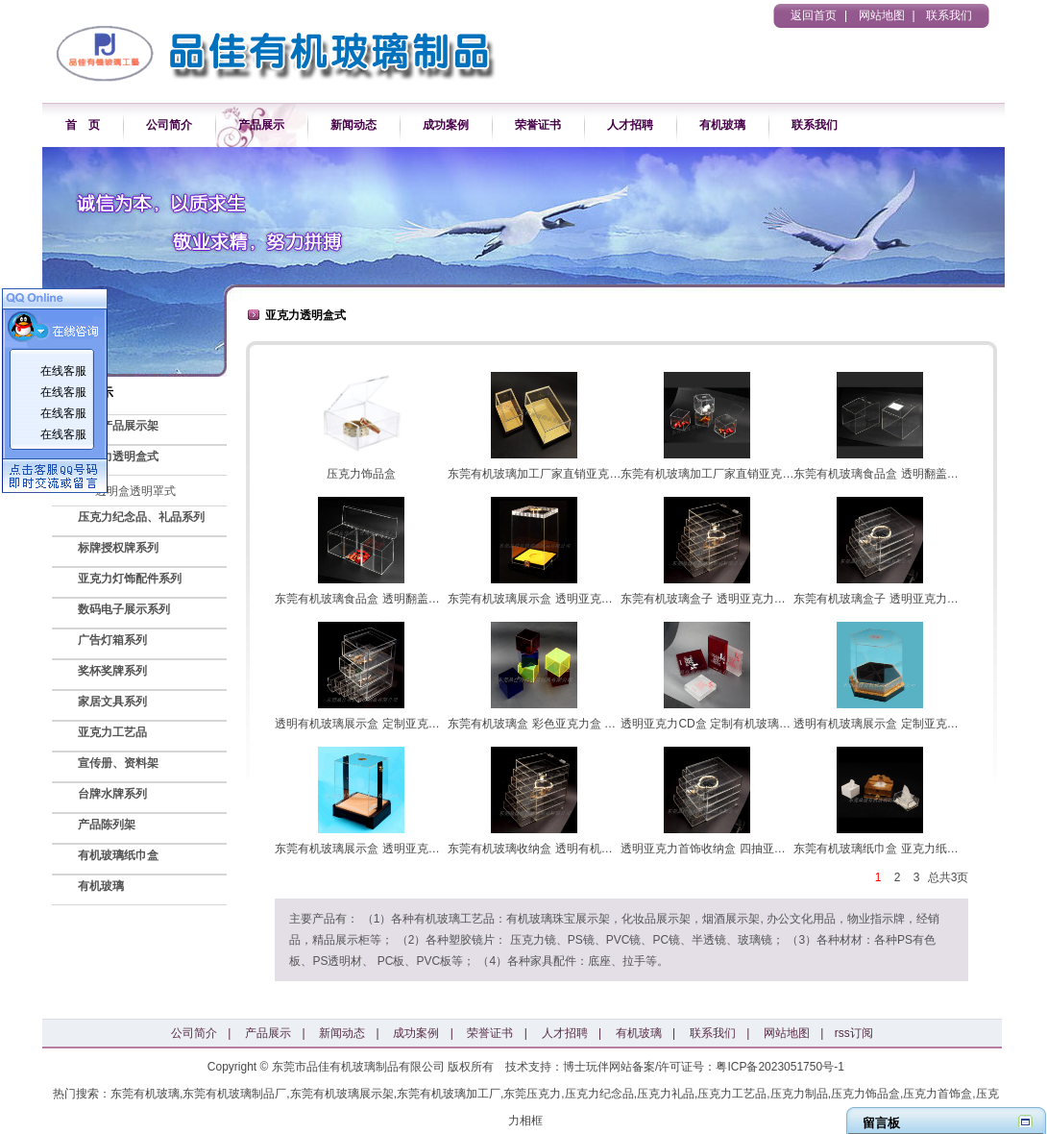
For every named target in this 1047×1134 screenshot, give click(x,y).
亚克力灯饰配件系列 (130, 578)
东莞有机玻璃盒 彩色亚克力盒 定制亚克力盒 (560, 723)
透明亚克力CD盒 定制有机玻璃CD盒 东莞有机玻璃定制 (761, 723)
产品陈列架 (106, 824)
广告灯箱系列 (112, 640)
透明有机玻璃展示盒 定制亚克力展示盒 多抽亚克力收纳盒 (422, 723)
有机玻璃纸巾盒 (118, 855)
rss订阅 (854, 1033)
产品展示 (261, 125)
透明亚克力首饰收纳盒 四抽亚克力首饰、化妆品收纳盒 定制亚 (779, 848)
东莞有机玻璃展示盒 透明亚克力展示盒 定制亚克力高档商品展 (607, 598)
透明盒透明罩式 (135, 491)
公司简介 (169, 125)
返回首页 (814, 15)
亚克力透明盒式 (118, 456)
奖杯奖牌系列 (112, 671)
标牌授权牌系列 (118, 548)
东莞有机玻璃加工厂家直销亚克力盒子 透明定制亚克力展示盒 (605, 474)
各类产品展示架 (118, 425)
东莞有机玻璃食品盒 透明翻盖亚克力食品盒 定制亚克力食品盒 (434, 598)
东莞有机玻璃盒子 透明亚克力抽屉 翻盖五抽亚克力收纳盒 (768, 598)
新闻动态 (353, 125)
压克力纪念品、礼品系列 (141, 517)
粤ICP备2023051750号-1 (779, 1066)
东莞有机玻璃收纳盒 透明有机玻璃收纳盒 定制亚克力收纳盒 (602, 848)
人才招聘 (630, 125)
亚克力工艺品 (112, 732)
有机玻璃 (722, 125)
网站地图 (882, 15)
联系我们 (949, 15)
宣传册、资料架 (118, 763)
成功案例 (446, 125)
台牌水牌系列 (112, 794)
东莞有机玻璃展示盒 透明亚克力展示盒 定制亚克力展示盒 (422, 848)
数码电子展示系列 (124, 609)
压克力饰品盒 (361, 474)
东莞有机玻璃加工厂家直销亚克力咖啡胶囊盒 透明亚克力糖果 (778, 474)
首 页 (82, 125)
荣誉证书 (538, 125)
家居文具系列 (112, 701)
